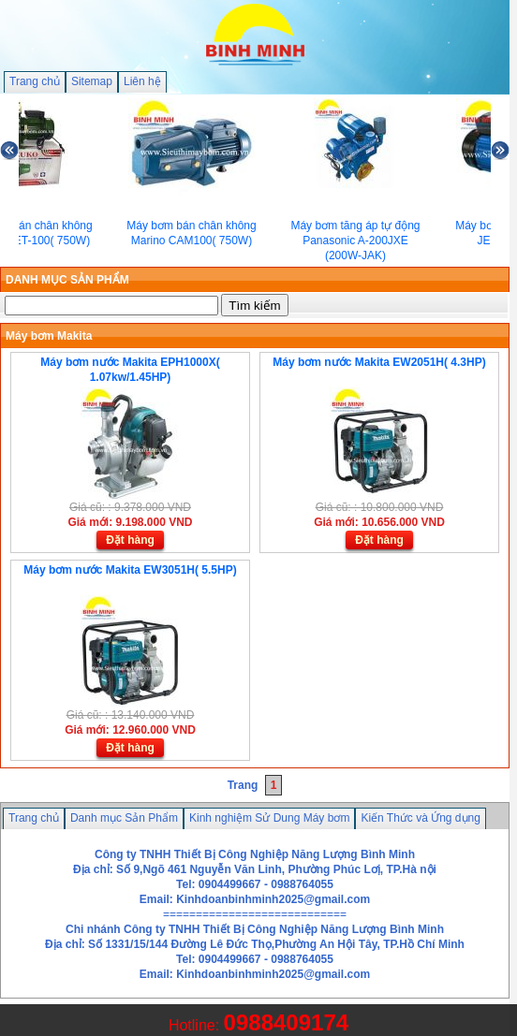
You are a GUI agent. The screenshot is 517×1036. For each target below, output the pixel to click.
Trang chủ (34, 81)
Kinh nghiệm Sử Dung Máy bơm (269, 817)
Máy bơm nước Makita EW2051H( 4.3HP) (379, 362)
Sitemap (91, 81)
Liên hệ (142, 81)
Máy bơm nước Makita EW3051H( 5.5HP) (129, 569)
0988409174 (286, 1022)
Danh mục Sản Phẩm (124, 817)
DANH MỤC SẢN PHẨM (67, 279)
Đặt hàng (130, 540)
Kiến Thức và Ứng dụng (420, 817)
